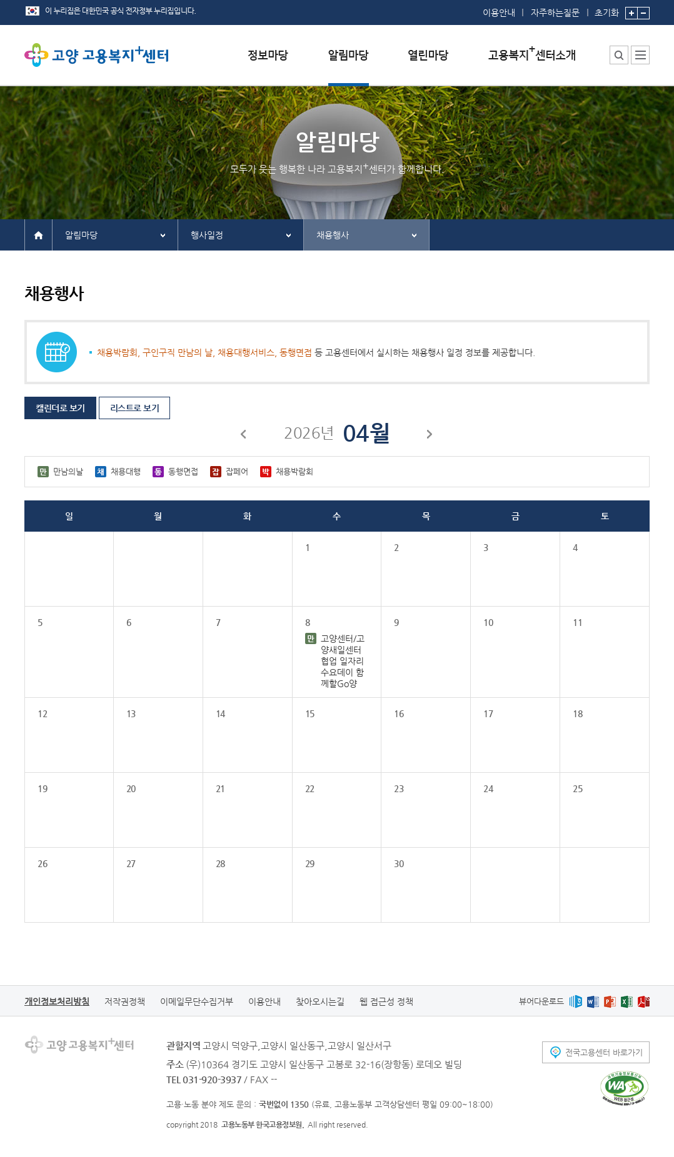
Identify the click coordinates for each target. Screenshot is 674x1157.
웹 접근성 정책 (386, 1001)
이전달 (244, 436)
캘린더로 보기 (60, 408)
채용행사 (332, 235)
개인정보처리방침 (56, 1001)
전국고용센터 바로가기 (604, 1052)
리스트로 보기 (134, 408)
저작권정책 (124, 1001)
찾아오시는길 (320, 1001)
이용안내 (499, 12)
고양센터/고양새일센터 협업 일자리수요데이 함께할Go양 (343, 660)
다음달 (430, 436)
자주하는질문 (555, 12)
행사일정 (207, 235)
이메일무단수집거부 (196, 1001)
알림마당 (81, 235)
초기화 (607, 8)
